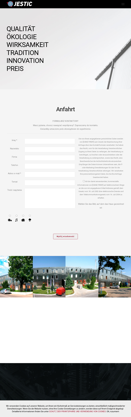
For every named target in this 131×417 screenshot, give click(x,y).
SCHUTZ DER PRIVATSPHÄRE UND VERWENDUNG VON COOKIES (77, 411)
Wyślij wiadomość (65, 236)
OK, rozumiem (112, 411)
